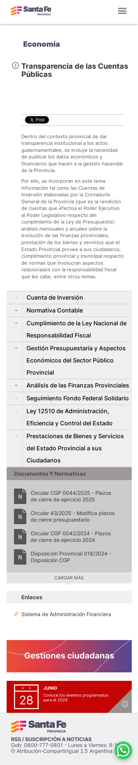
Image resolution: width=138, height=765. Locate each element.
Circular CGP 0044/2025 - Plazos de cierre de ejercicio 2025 (71, 496)
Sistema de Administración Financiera (66, 614)
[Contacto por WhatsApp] (123, 750)
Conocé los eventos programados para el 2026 (76, 698)
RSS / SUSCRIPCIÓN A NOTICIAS (51, 739)
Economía (41, 44)
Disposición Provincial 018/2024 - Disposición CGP (71, 556)
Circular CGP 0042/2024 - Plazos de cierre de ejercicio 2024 (71, 536)
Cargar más (69, 577)
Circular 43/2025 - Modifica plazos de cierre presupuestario (72, 516)
